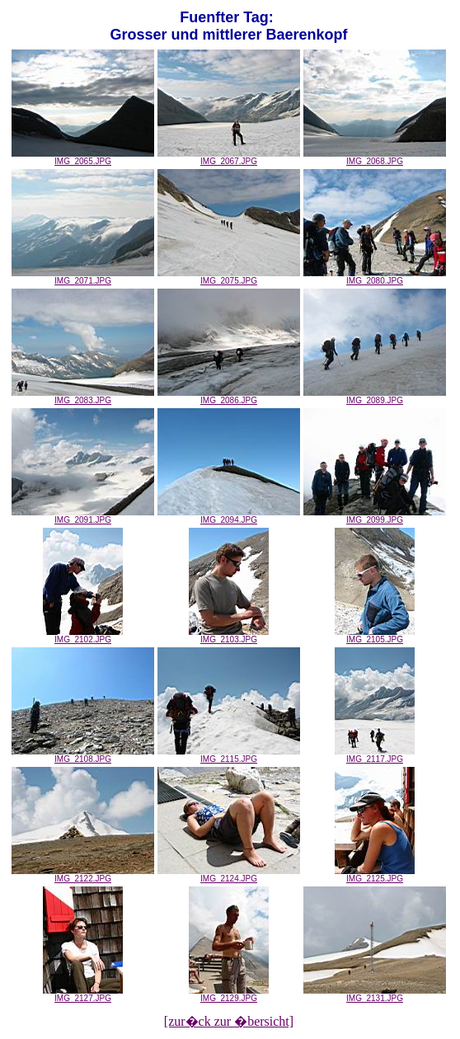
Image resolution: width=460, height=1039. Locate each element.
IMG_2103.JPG (229, 636)
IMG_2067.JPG (228, 157)
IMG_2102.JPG (83, 636)
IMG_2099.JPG (374, 516)
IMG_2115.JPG (228, 755)
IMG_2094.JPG (228, 516)
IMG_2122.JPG (83, 875)
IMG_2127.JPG (83, 994)
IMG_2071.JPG (83, 277)
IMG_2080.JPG (374, 277)
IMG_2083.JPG (83, 396)
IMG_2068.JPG (374, 157)
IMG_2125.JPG (375, 875)
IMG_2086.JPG (228, 396)
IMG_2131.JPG (374, 994)
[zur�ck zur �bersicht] (228, 1021)
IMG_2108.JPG (83, 755)
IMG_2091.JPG (83, 516)
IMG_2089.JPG (374, 396)
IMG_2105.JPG (375, 636)
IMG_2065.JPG (83, 157)
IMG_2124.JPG (228, 875)
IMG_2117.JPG (375, 755)
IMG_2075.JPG (228, 277)
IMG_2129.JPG (229, 994)
